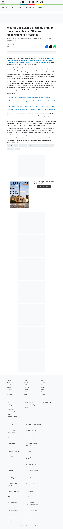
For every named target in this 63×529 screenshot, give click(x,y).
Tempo (43, 382)
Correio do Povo (47, 402)
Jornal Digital (12, 478)
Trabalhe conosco (13, 438)
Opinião (9, 387)
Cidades (4, 8)
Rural (42, 380)
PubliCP (9, 385)
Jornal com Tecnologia (30, 405)
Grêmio (43, 394)
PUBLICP (40, 8)
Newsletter (10, 382)
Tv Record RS (31, 516)
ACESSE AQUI (44, 186)
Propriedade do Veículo (34, 424)
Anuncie (30, 451)
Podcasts (9, 394)
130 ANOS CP (21, 8)
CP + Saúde (31, 483)
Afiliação (10, 424)
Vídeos (25, 380)
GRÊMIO (28, 8)
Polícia (25, 392)
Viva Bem (26, 407)
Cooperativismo (28, 402)
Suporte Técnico (12, 502)
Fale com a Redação (13, 451)
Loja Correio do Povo (33, 478)
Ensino (43, 385)
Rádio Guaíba (12, 516)
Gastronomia (10, 409)
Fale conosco (12, 443)
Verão (42, 389)
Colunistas (10, 389)
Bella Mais (9, 407)
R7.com (10, 522)
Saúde (42, 387)
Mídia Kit (10, 464)
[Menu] (3, 2)
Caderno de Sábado (12, 412)
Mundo (26, 394)
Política (26, 385)
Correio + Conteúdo (12, 416)
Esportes (43, 392)
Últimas (9, 380)
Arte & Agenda (11, 405)
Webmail (10, 497)
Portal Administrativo (14, 491)
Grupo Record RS (13, 510)
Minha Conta (31, 497)
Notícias (26, 382)
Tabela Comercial (32, 464)
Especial (9, 414)
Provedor (30, 491)
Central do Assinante (33, 470)
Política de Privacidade (34, 438)
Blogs (8, 392)
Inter (8, 402)
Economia (26, 387)
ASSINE (13, 8)
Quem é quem (32, 430)
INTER (35, 8)
